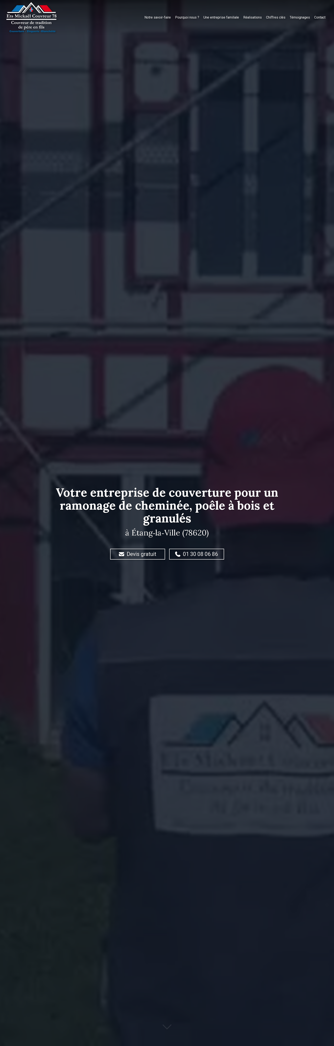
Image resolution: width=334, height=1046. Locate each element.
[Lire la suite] (167, 1030)
